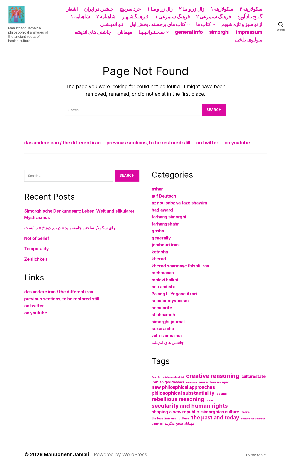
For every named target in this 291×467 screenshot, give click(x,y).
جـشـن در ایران (98, 9)
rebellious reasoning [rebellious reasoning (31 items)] (178, 399)
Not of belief (36, 238)
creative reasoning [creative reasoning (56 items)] (212, 375)
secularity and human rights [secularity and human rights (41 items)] (190, 405)
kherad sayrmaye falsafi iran (180, 265)
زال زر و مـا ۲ (191, 9)
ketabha (160, 251)
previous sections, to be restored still (148, 143)
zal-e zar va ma (167, 335)
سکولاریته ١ (222, 9)
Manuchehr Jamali (66, 454)
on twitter (207, 143)
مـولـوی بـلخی (248, 40)
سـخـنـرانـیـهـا (151, 32)
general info (189, 32)
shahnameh (163, 314)
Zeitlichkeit (35, 259)
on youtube (237, 143)
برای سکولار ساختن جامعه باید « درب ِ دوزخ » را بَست (70, 227)
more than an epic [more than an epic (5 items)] (214, 382)
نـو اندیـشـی (111, 24)
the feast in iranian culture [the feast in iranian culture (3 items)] (170, 418)
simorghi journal (168, 321)
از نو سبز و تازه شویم (241, 24)
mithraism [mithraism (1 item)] (191, 382)
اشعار (71, 9)
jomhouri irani (166, 244)
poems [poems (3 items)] (221, 394)
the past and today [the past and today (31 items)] (215, 417)
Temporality (36, 248)
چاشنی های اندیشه (92, 32)
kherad (159, 258)
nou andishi (163, 286)
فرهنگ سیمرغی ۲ (213, 17)
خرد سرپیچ (130, 9)
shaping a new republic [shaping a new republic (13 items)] (175, 411)
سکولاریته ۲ (250, 9)
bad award (162, 210)
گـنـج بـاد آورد (249, 17)
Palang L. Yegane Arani (174, 293)
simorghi (219, 32)
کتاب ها (203, 24)
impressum (249, 32)
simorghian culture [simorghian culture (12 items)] (220, 411)
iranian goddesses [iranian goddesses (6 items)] (168, 382)
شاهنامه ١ (80, 17)
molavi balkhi (165, 279)
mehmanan (163, 272)
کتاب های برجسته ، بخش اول (157, 24)
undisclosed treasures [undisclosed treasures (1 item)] (253, 418)
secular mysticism (170, 300)
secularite (162, 307)
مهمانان (124, 32)
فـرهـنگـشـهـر (135, 17)
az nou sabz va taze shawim (179, 202)
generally (161, 237)
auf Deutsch (164, 196)
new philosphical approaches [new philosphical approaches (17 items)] (183, 387)
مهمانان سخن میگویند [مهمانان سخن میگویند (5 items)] (179, 423)
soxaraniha (163, 328)
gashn (158, 230)
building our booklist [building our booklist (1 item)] (173, 377)
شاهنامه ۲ (105, 17)
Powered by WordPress (120, 454)
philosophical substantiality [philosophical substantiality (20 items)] (183, 393)
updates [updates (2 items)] (157, 423)
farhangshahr (165, 224)
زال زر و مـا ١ (159, 9)
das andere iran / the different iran (62, 143)
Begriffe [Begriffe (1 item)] (156, 377)
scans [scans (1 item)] (209, 400)
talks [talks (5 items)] (245, 412)
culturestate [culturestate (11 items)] (253, 376)
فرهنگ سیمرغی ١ (172, 17)
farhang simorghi (169, 216)
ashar (157, 188)
